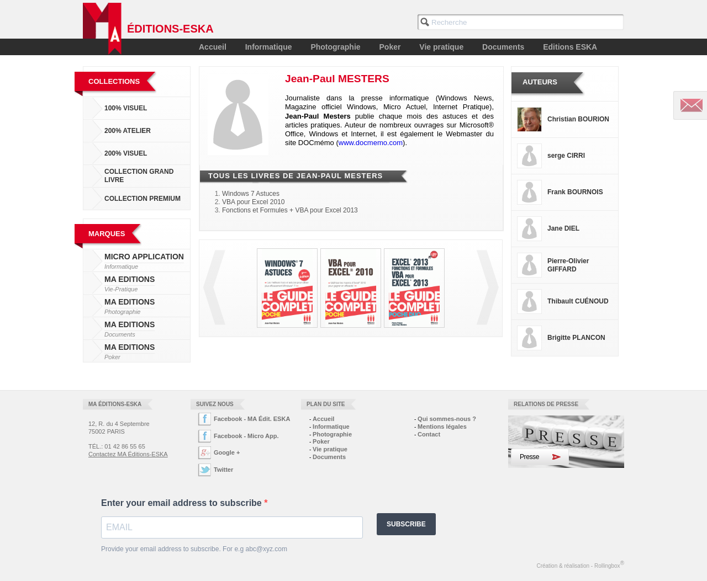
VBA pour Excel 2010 (253, 202)
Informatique (268, 46)
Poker (390, 46)
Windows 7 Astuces (250, 194)
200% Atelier (127, 131)
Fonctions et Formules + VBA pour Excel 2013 (290, 210)
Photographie (335, 46)
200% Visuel (125, 153)
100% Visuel (125, 108)
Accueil (212, 46)
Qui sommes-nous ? (447, 418)
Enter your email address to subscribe (182, 503)
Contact (429, 434)
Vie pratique (441, 46)
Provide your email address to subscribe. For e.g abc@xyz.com (194, 549)
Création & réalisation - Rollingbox (580, 564)
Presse (529, 457)
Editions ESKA (570, 46)
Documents (503, 46)
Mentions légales (442, 426)
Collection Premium (142, 198)
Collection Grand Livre (138, 176)
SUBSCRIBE (406, 524)
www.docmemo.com (371, 142)
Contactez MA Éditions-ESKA (128, 454)
